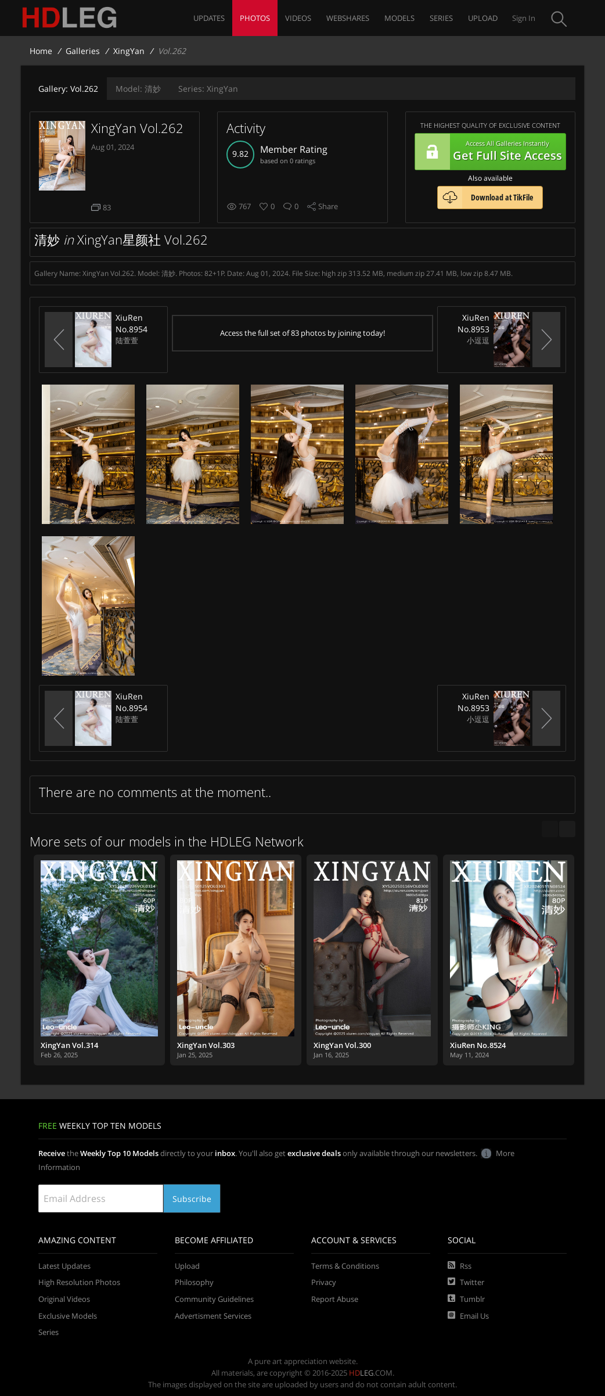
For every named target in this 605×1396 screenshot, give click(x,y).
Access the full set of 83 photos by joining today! (302, 333)
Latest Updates (64, 1266)
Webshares (347, 18)
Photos (255, 18)
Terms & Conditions (345, 1266)
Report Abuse (334, 1299)
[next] (567, 829)
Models (399, 18)
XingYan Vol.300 (342, 1045)
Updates (209, 18)
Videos (298, 18)
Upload (483, 18)
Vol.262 (68, 88)
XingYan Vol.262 (137, 128)
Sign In (523, 18)
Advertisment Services (213, 1316)
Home (41, 50)
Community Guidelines (214, 1299)
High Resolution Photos (79, 1282)
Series (441, 18)
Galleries (83, 50)
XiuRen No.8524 (478, 1045)
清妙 (138, 88)
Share (328, 206)
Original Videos (64, 1299)
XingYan (129, 50)
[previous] (550, 829)
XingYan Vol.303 (206, 1045)
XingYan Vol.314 (69, 1045)
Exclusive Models (67, 1316)
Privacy (323, 1282)
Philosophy (194, 1282)
